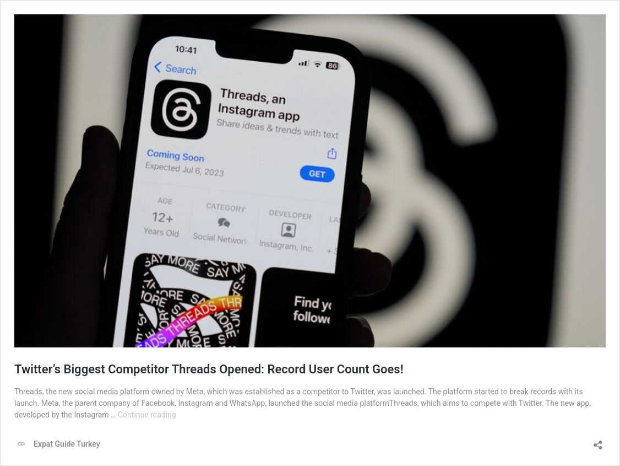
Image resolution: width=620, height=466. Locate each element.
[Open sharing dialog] (598, 441)
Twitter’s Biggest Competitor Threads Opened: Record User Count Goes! (209, 369)
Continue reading (147, 414)
